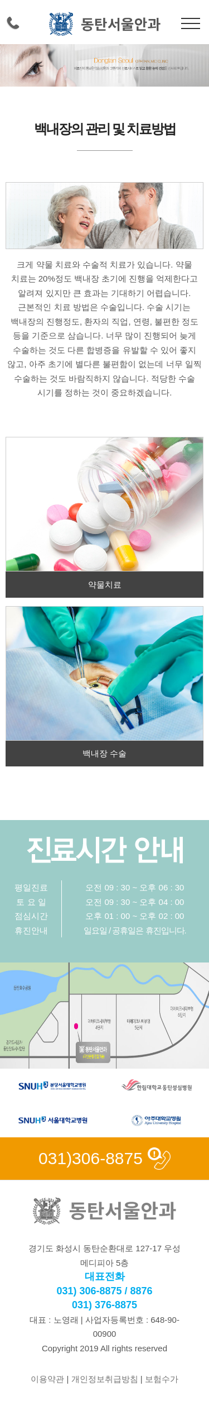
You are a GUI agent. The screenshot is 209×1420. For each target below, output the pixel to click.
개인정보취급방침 (104, 1379)
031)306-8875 (90, 1158)
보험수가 (161, 1379)
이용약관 (47, 1379)
